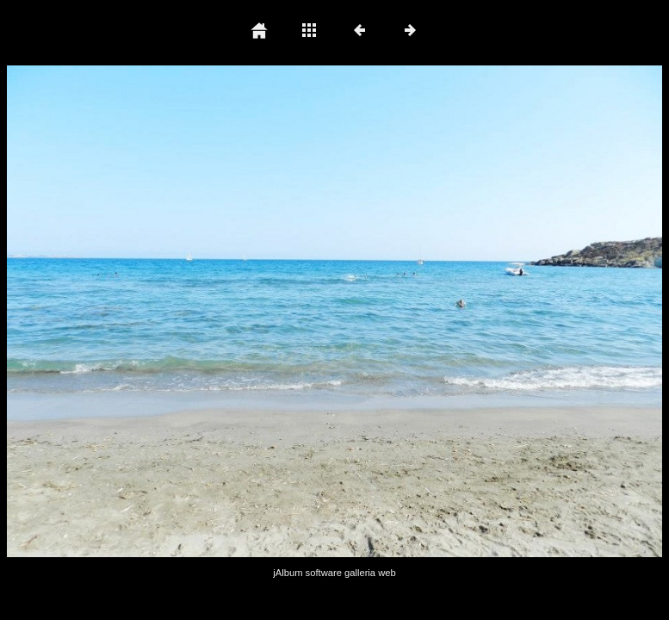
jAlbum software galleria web (334, 572)
